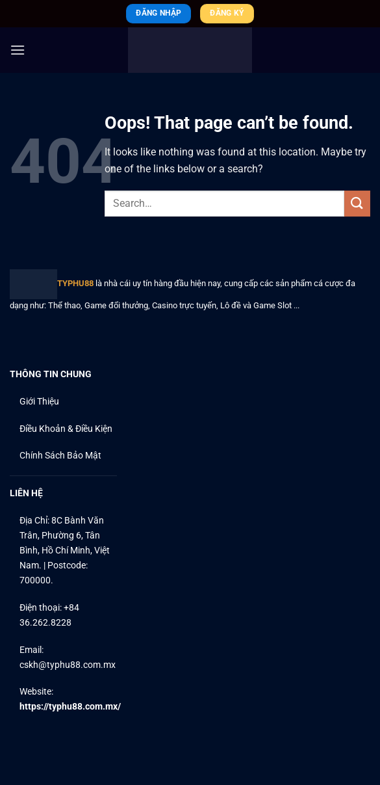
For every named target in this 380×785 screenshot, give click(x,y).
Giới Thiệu (39, 401)
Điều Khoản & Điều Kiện (65, 428)
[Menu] (17, 50)
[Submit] (357, 203)
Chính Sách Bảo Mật (60, 455)
